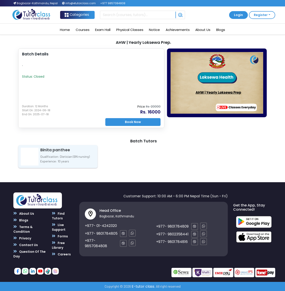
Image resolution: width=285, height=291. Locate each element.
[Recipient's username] (137, 15)
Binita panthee (55, 150)
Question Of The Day (29, 254)
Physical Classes (129, 29)
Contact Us (25, 244)
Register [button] (261, 15)
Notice (154, 29)
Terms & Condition (23, 229)
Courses (83, 29)
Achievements (178, 29)
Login (238, 15)
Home (65, 29)
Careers (61, 254)
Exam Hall (102, 29)
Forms (60, 236)
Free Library (58, 245)
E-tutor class (143, 286)
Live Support (58, 227)
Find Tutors (58, 215)
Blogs (220, 29)
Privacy (22, 238)
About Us (202, 29)
